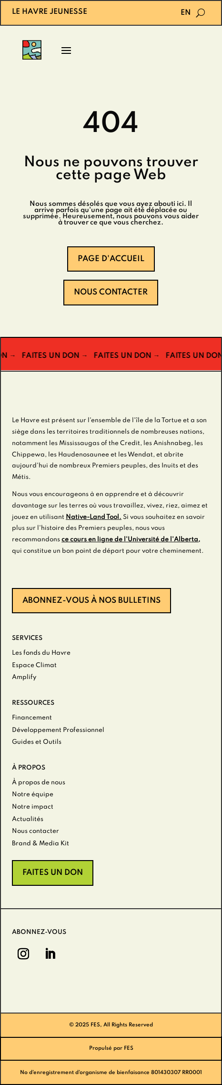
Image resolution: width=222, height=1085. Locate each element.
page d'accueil (111, 259)
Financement (32, 718)
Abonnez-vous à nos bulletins (91, 601)
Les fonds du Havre (41, 653)
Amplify (24, 677)
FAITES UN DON (52, 873)
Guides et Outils (36, 742)
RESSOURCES (33, 703)
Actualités (27, 819)
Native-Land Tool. (93, 517)
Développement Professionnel (58, 730)
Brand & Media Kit (40, 844)
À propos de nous (38, 783)
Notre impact (32, 807)
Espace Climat (34, 665)
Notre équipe (32, 794)
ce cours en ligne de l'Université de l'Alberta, (130, 540)
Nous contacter (111, 292)
